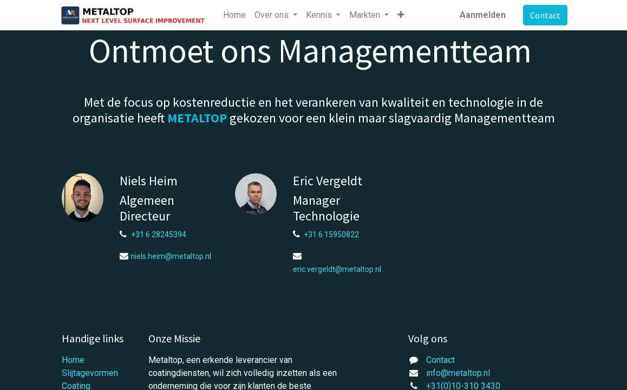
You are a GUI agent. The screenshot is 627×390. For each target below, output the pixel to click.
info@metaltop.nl (458, 373)
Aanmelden (481, 15)
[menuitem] (236, 15)
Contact (543, 15)
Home (73, 360)
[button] (404, 15)
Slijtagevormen (90, 373)
